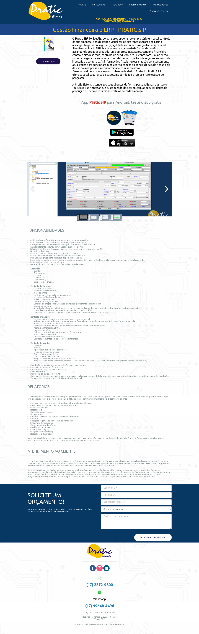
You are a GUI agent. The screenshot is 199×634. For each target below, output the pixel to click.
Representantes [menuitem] (138, 5)
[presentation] (33, 189)
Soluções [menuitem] (117, 5)
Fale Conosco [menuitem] (160, 5)
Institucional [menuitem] (99, 5)
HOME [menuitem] (82, 5)
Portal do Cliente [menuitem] (158, 11)
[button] (48, 61)
